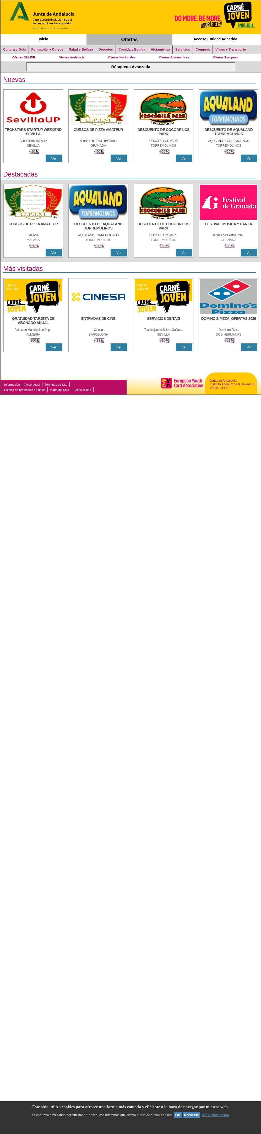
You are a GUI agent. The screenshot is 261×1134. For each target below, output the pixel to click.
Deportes (106, 49)
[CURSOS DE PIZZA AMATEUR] (98, 132)
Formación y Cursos (47, 49)
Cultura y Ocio (14, 49)
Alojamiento (160, 49)
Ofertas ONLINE (23, 57)
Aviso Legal (32, 384)
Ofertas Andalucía (71, 57)
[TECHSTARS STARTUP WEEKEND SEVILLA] (33, 132)
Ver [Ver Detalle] (53, 158)
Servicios (182, 49)
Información (12, 384)
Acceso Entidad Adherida (215, 39)
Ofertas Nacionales (121, 57)
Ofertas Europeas (225, 57)
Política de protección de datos (24, 389)
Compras (202, 49)
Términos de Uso (56, 384)
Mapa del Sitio (59, 389)
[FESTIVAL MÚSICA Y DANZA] (228, 226)
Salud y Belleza (81, 49)
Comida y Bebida (131, 49)
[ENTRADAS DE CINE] (98, 321)
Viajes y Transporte (230, 49)
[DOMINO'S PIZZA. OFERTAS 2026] (228, 321)
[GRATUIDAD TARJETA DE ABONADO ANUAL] (33, 321)
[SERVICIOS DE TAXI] (163, 321)
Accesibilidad (82, 389)
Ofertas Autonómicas (174, 57)
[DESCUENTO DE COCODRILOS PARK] (163, 132)
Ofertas (129, 39)
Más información (215, 1115)
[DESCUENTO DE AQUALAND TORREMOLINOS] (228, 132)
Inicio (43, 39)
